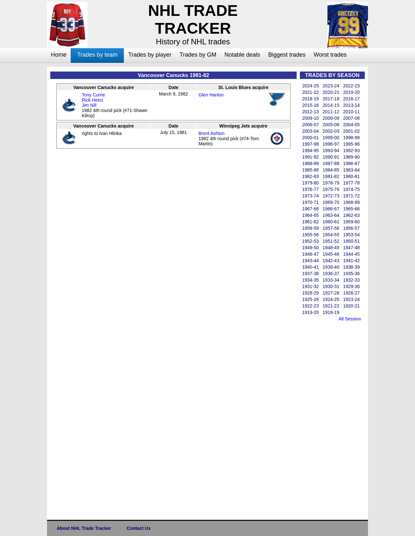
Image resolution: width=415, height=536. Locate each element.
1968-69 (351, 202)
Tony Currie (93, 94)
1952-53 (310, 241)
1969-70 (331, 202)
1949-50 (310, 247)
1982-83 (310, 176)
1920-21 (351, 305)
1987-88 (331, 163)
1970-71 (310, 202)
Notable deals (242, 54)
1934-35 (310, 280)
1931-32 (310, 286)
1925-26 (310, 299)
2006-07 (310, 124)
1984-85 (331, 170)
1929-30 (351, 286)
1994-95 (310, 150)
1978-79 (331, 182)
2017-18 (331, 98)
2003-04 (310, 131)
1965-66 (351, 208)
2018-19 (310, 98)
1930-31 (331, 286)
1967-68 (310, 208)
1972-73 (331, 195)
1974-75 (351, 189)
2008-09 (331, 118)
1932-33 (351, 280)
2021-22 (310, 92)
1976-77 (310, 189)
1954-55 (331, 234)
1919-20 (310, 312)
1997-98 (310, 144)
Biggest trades (286, 54)
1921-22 (331, 305)
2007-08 (351, 118)
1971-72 (351, 195)
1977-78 (351, 182)
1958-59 (310, 228)
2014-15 (331, 105)
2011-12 (331, 111)
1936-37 (331, 273)
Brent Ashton (211, 133)
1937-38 (310, 273)
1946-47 (310, 254)
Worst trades (330, 54)
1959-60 (351, 221)
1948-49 (331, 247)
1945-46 (331, 254)
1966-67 (331, 208)
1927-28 (331, 293)
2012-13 (310, 111)
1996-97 (331, 144)
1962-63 (351, 215)
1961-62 (310, 221)
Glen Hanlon (211, 94)
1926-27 (351, 293)
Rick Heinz (92, 100)
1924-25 (331, 299)
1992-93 (351, 150)
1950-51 (351, 241)
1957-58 (331, 228)
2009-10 (310, 118)
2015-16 (310, 105)
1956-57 (351, 228)
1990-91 (331, 157)
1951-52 (331, 241)
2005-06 (331, 124)
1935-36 (351, 273)
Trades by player (149, 54)
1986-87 (351, 163)
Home (58, 54)
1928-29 (310, 293)
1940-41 (310, 267)
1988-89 (310, 163)
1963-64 (331, 215)
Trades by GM (198, 54)
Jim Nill (89, 105)
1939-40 (331, 267)
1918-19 (331, 312)
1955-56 (310, 234)
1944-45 (351, 254)
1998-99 (351, 137)
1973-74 (310, 195)
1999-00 (331, 137)
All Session (349, 318)
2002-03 (331, 131)
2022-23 (351, 85)
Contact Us (139, 528)
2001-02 (351, 131)
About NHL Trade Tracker (84, 528)
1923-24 (351, 299)
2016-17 (351, 98)
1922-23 (310, 305)
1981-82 (331, 176)
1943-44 (310, 260)
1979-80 (310, 182)
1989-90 (351, 157)
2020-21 (331, 92)
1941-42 (351, 260)
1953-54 (351, 234)
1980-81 (351, 176)
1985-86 (310, 170)
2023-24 (331, 85)
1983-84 (351, 170)
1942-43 (331, 260)
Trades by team (97, 54)
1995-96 (351, 144)
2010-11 (351, 111)
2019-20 (351, 92)
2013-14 (351, 105)
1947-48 (351, 247)
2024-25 (310, 85)
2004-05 (351, 124)
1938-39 (351, 267)
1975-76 (331, 189)
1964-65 (310, 215)
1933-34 (331, 280)
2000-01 (310, 137)
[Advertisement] (326, 419)
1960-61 (331, 221)
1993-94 (331, 150)
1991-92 (310, 157)
